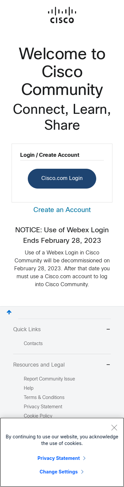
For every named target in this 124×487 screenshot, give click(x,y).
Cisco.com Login (62, 178)
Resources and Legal (62, 365)
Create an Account (62, 210)
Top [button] (9, 312)
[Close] (114, 427)
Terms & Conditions (44, 398)
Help (28, 388)
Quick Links (62, 330)
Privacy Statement (59, 458)
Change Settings (59, 471)
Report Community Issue (49, 379)
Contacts (33, 344)
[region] (62, 452)
